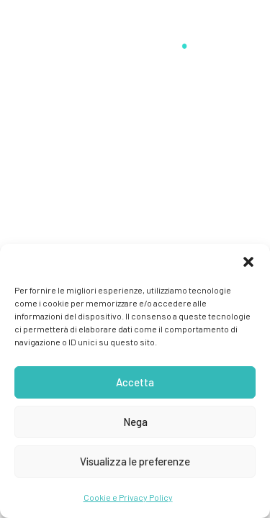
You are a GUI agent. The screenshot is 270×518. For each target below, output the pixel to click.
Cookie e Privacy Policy (128, 497)
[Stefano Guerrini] (135, 37)
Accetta (135, 382)
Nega (135, 421)
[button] (248, 262)
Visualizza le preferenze (135, 461)
